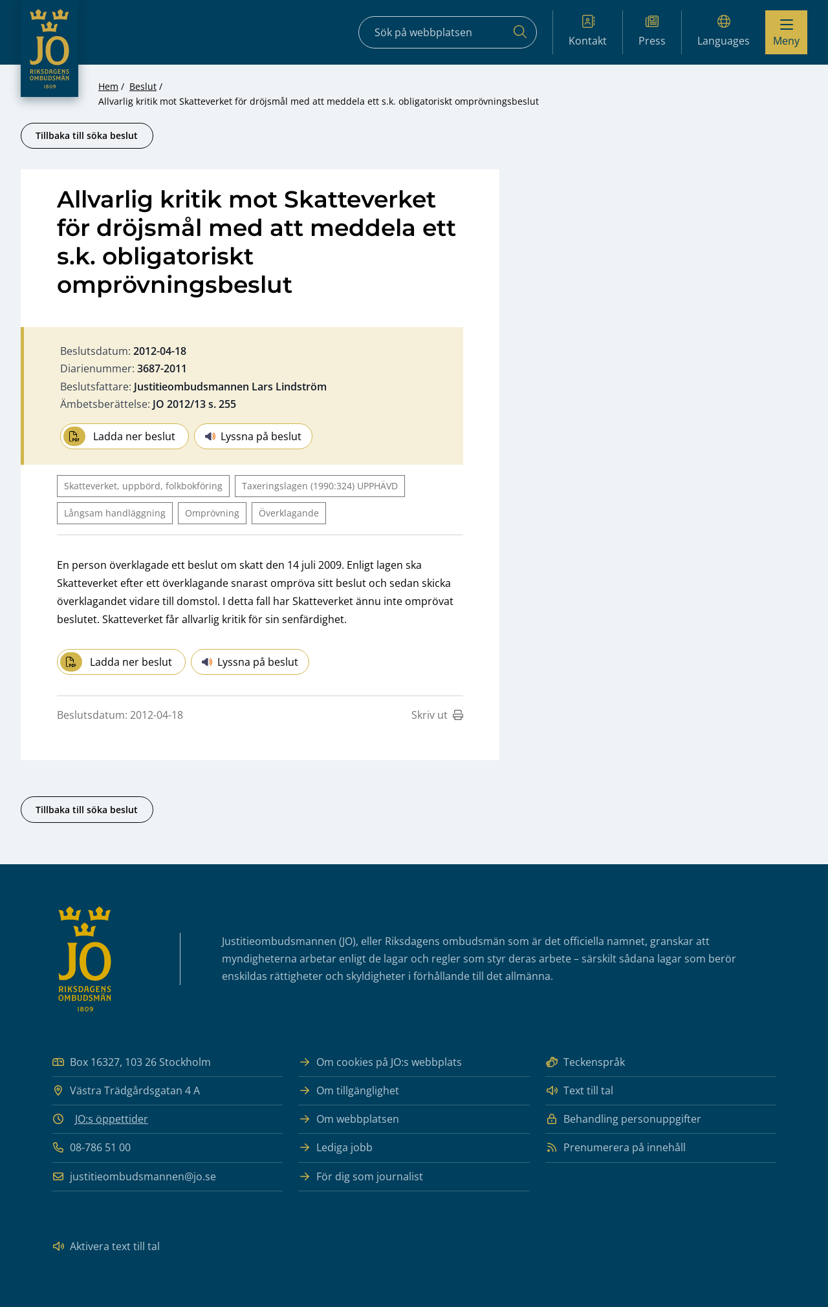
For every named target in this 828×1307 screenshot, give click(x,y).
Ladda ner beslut (119, 436)
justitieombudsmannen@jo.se (134, 1176)
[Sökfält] (447, 32)
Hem (108, 86)
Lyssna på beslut (253, 436)
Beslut (143, 86)
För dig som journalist (360, 1176)
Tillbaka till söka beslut (87, 135)
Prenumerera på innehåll (615, 1147)
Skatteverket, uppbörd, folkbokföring (143, 486)
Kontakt (588, 31)
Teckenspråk (585, 1062)
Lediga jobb (335, 1147)
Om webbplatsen (348, 1119)
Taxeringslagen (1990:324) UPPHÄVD (320, 486)
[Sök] (520, 32)
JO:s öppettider (111, 1119)
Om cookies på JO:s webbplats (380, 1062)
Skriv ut (437, 715)
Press (652, 31)
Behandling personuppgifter (623, 1119)
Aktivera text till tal (106, 1246)
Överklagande (289, 513)
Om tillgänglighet (348, 1091)
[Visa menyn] (786, 32)
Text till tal (579, 1091)
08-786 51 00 (91, 1147)
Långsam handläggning (115, 513)
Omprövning (212, 513)
